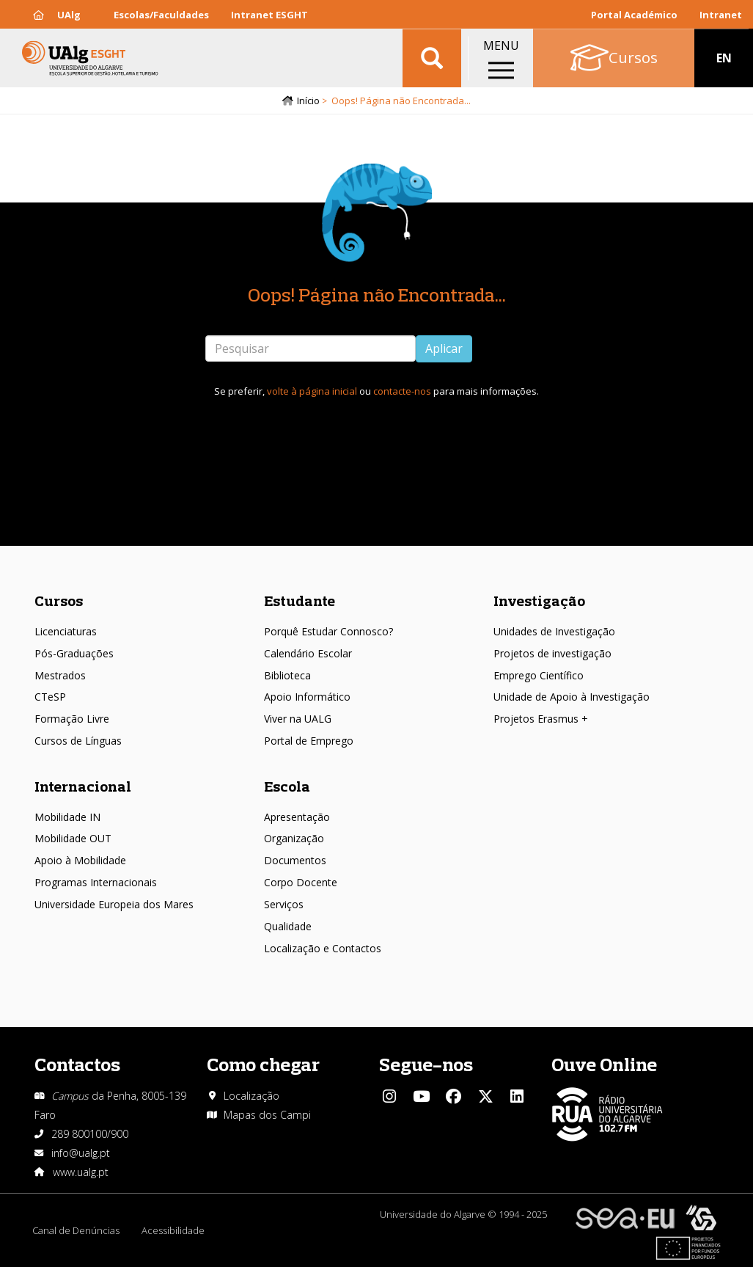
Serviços (284, 904)
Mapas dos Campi (267, 1115)
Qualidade (288, 926)
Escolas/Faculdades (161, 14)
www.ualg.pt (81, 1172)
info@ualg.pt (80, 1153)
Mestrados (60, 675)
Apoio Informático (307, 697)
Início (308, 100)
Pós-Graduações (74, 653)
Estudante (299, 600)
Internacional (82, 786)
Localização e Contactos (322, 948)
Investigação (539, 600)
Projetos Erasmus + (540, 719)
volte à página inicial (312, 391)
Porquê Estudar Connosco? (328, 631)
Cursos (58, 600)
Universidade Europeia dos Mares (114, 904)
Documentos (295, 860)
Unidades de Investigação (554, 631)
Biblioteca (287, 675)
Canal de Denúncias (76, 1230)
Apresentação (297, 817)
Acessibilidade (173, 1230)
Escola (287, 786)
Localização (251, 1096)
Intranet (720, 14)
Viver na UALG (297, 719)
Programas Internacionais (95, 882)
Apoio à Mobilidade (80, 860)
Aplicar (444, 348)
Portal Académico (634, 14)
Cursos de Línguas (78, 741)
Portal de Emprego (308, 741)
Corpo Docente (300, 882)
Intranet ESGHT (269, 14)
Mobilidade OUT (72, 838)
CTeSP (50, 697)
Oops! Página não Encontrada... (377, 294)
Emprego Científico (538, 675)
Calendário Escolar (308, 653)
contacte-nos (402, 391)
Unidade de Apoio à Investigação (571, 697)
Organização (294, 838)
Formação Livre (71, 719)
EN (724, 59)
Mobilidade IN (67, 817)
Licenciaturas (65, 631)
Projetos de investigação (552, 653)
